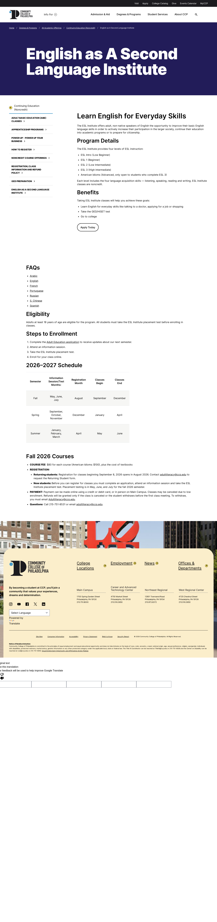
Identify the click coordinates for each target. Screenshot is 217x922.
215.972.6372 (151, 601)
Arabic (33, 275)
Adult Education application (63, 341)
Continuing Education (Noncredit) (80, 27)
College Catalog (160, 3)
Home (11, 27)
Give (174, 3)
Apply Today (87, 226)
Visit (137, 3)
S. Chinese (36, 300)
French (34, 285)
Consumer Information (56, 636)
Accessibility (73, 636)
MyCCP (204, 3)
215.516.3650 (117, 601)
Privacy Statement (90, 636)
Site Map (39, 636)
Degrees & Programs (28, 27)
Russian (34, 295)
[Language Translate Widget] (29, 612)
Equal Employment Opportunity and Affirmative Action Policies (65, 650)
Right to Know (107, 636)
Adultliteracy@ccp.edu (61, 498)
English (34, 280)
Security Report (123, 636)
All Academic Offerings (51, 27)
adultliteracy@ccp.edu (173, 473)
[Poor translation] (2, 675)
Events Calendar (188, 3)
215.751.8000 (83, 601)
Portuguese (36, 290)
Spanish (34, 305)
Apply (145, 3)
